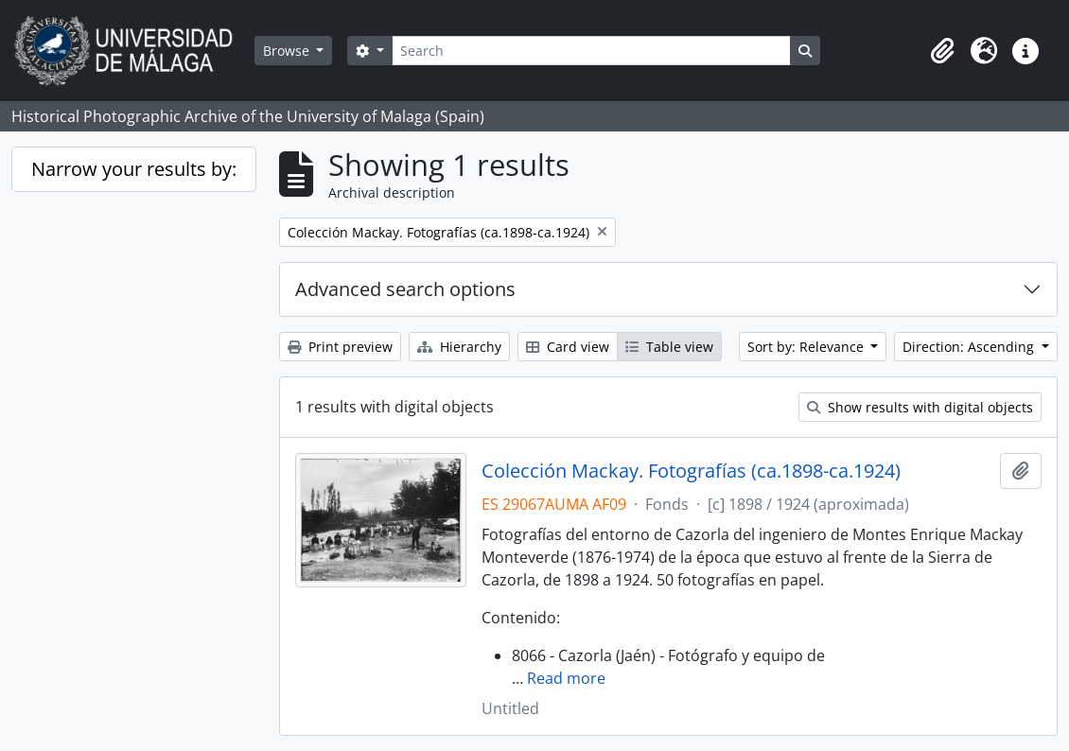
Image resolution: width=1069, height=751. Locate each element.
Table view (669, 347)
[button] (942, 51)
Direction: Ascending (970, 347)
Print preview (340, 347)
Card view (567, 347)
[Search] (591, 50)
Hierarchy (459, 347)
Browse (288, 51)
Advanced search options (405, 289)
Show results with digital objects (920, 407)
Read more (566, 678)
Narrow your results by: (134, 169)
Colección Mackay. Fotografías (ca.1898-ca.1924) (691, 471)
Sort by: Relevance (807, 347)
